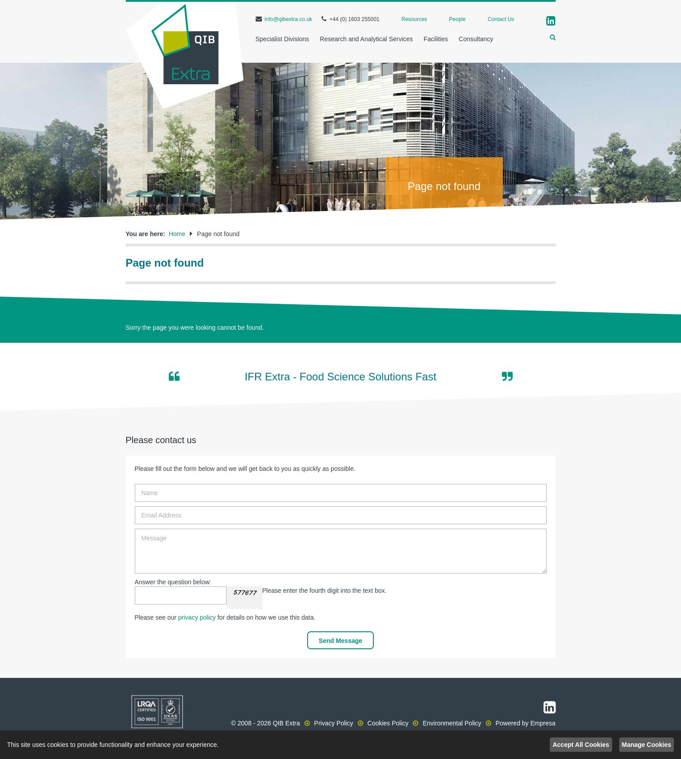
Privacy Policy (333, 723)
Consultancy (476, 39)
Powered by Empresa (526, 723)
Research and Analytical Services (366, 39)
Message (341, 551)
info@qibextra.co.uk (288, 19)
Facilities (436, 39)
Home (177, 233)
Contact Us (501, 19)
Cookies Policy (388, 723)
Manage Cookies (646, 744)
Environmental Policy (452, 723)
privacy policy (197, 617)
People (457, 19)
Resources (414, 19)
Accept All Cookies (581, 744)
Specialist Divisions (282, 39)
